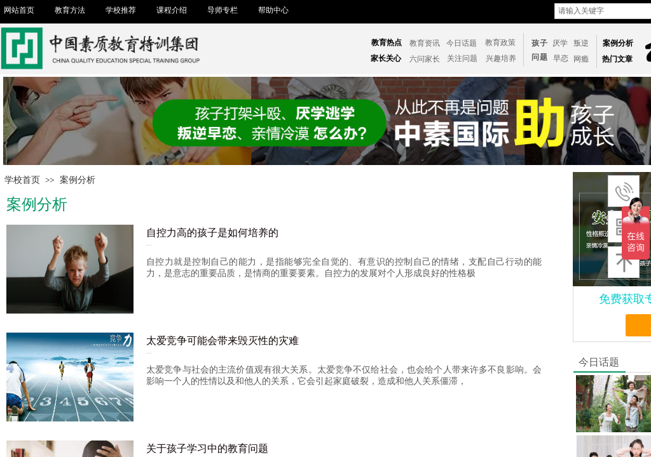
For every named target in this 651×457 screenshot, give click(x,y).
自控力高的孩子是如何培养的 (212, 232)
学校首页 (22, 180)
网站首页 (19, 10)
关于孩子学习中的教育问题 (207, 448)
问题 (539, 57)
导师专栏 (222, 10)
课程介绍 (171, 10)
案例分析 (77, 180)
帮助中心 (273, 10)
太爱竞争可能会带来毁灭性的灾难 (222, 340)
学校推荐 (121, 10)
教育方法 (70, 10)
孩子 (539, 43)
